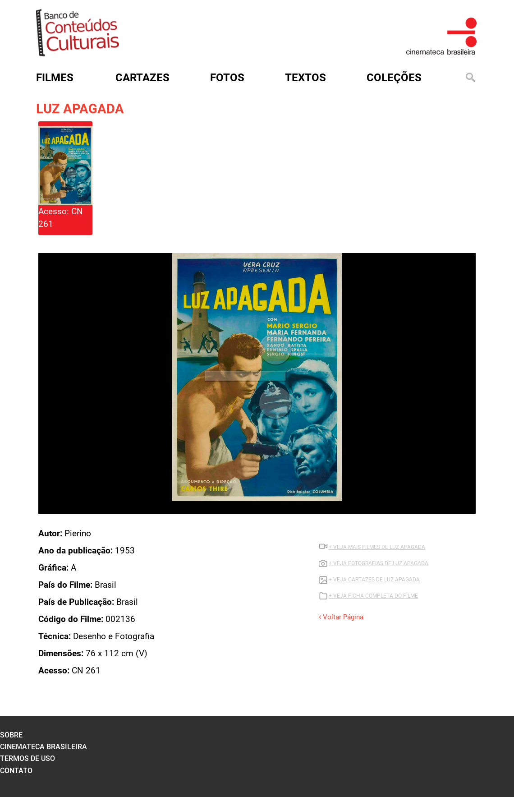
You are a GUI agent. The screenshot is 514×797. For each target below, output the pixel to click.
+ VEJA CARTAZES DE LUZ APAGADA (374, 579)
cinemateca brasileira (43, 746)
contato (16, 770)
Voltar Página (341, 617)
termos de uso (27, 758)
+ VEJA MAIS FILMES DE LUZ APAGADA (377, 547)
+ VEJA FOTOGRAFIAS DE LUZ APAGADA (378, 563)
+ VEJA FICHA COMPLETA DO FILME (373, 596)
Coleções (394, 77)
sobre (11, 735)
